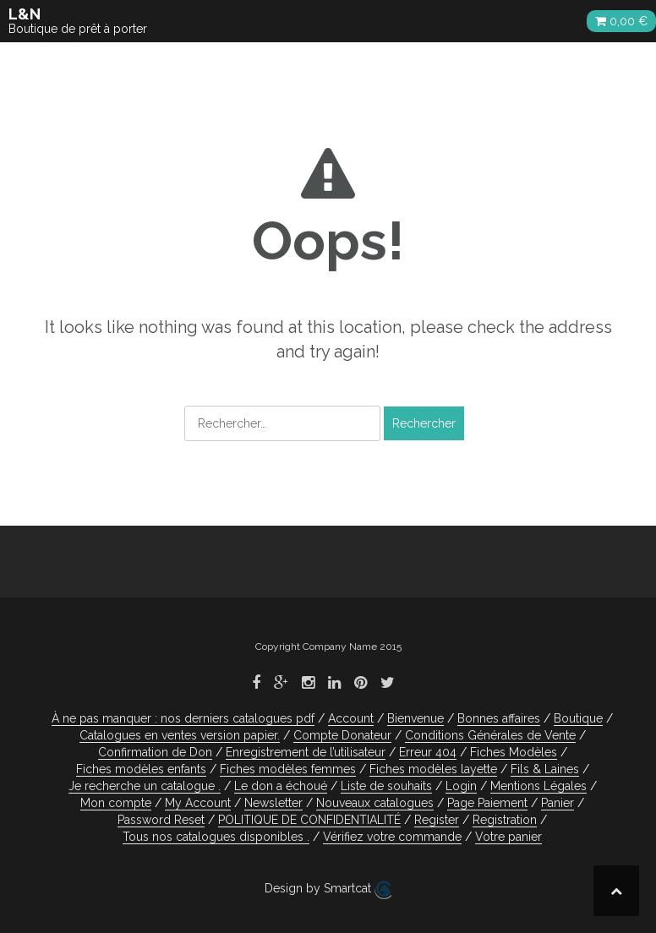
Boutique (578, 718)
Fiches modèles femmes (288, 769)
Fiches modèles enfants (141, 769)
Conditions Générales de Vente (490, 735)
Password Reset (161, 820)
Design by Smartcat (328, 890)
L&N (24, 14)
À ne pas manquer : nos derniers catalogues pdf (183, 718)
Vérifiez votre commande (392, 836)
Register (436, 820)
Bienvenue (415, 718)
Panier (557, 803)
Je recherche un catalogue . (144, 786)
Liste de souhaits (386, 786)
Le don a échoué (280, 786)
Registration (505, 820)
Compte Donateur (342, 735)
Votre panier (508, 836)
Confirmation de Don (155, 752)
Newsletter (273, 803)
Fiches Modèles (513, 752)
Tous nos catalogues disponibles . (216, 836)
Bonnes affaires (498, 718)
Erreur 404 (427, 752)
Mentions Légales (538, 786)
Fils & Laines (545, 769)
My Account (198, 803)
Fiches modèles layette (433, 769)
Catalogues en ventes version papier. (179, 735)
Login (461, 786)
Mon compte (115, 803)
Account (351, 718)
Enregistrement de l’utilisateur (305, 752)
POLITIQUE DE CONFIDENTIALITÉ (309, 820)
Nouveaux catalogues (375, 803)
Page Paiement (487, 803)
